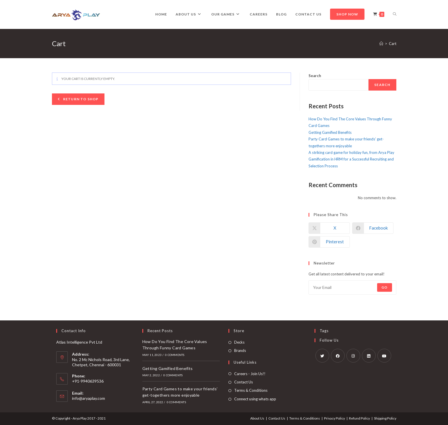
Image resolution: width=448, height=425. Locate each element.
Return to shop (80, 99)
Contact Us (243, 382)
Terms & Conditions (250, 390)
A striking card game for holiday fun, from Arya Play (351, 152)
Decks (239, 342)
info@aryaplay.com (88, 398)
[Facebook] (338, 356)
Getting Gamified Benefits (330, 132)
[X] (322, 356)
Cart (392, 43)
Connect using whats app (255, 399)
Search (315, 75)
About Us (257, 418)
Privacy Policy (334, 418)
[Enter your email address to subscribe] (352, 287)
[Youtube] (384, 356)
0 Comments (174, 355)
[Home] (381, 43)
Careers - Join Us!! (249, 373)
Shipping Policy (385, 418)
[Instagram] (353, 356)
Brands (240, 350)
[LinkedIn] (369, 356)
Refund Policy (359, 418)
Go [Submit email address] (384, 287)
